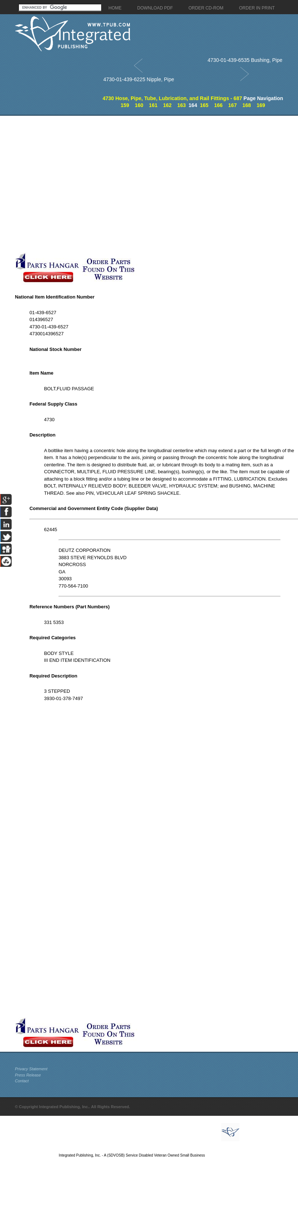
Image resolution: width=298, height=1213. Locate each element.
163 (181, 105)
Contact (22, 1081)
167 (232, 105)
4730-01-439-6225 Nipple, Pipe (138, 79)
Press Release (28, 1075)
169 (261, 105)
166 (218, 105)
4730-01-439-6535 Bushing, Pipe (245, 60)
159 (125, 105)
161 (153, 105)
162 (167, 105)
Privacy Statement (31, 1069)
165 (204, 105)
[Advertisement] (76, 184)
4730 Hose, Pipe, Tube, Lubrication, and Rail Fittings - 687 (172, 98)
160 (139, 105)
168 (246, 105)
